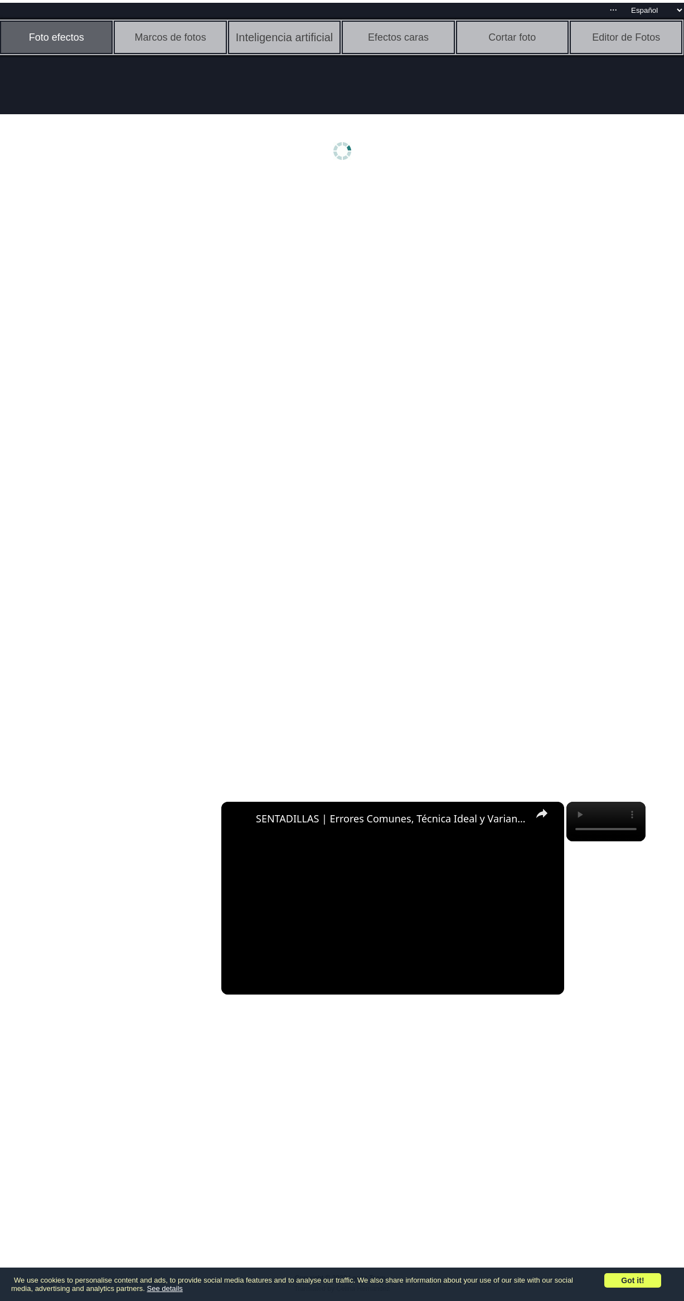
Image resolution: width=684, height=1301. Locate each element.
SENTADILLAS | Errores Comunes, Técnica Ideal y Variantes (391, 818)
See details (165, 1288)
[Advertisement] (86, 355)
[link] (239, 819)
